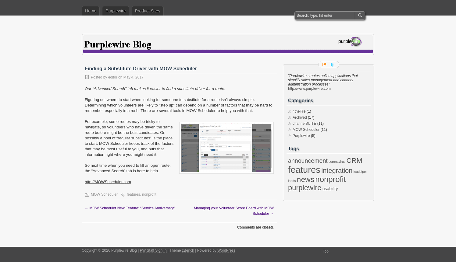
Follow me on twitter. (333, 64)
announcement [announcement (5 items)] (308, 160)
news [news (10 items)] (305, 179)
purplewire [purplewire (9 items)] (304, 188)
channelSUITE (304, 123)
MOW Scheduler (104, 194)
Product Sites (147, 11)
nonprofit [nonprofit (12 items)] (330, 179)
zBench (188, 250)
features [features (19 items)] (304, 170)
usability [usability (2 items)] (330, 188)
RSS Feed (325, 64)
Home (90, 11)
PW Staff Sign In (153, 250)
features (133, 194)
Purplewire (115, 11)
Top (326, 251)
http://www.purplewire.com (309, 88)
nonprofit (149, 194)
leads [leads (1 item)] (292, 181)
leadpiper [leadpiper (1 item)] (360, 171)
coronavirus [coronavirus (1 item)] (337, 161)
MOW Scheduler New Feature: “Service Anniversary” (130, 208)
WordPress (226, 250)
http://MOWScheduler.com (108, 182)
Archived (300, 117)
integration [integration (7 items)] (336, 170)
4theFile (299, 111)
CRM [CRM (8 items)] (354, 160)
